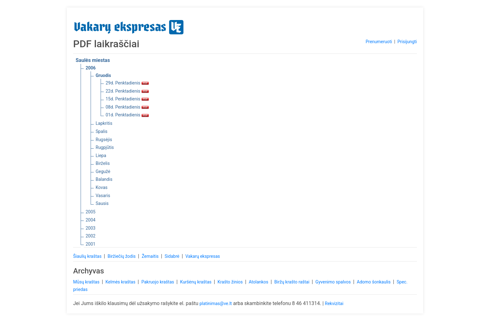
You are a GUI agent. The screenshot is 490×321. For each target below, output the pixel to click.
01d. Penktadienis (127, 114)
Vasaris (103, 195)
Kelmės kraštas (120, 281)
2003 (90, 228)
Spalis (102, 131)
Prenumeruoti (379, 41)
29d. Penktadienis (127, 82)
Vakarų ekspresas (202, 256)
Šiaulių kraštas (87, 256)
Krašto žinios (231, 281)
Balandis (104, 179)
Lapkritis (104, 123)
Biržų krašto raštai (292, 281)
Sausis (102, 203)
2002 (90, 235)
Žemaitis (151, 256)
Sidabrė (173, 256)
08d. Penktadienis (127, 107)
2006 (91, 67)
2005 (90, 211)
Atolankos (259, 281)
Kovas (102, 187)
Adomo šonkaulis (374, 281)
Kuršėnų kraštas (196, 281)
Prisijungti (407, 41)
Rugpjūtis (105, 147)
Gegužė (103, 171)
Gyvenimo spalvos (333, 281)
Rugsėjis (104, 139)
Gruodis (103, 75)
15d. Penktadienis (127, 98)
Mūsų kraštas (87, 281)
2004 (90, 219)
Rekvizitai (334, 303)
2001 (90, 244)
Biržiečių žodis (122, 256)
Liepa (101, 155)
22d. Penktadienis (127, 91)
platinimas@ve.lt (215, 303)
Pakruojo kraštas (158, 281)
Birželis (103, 163)
